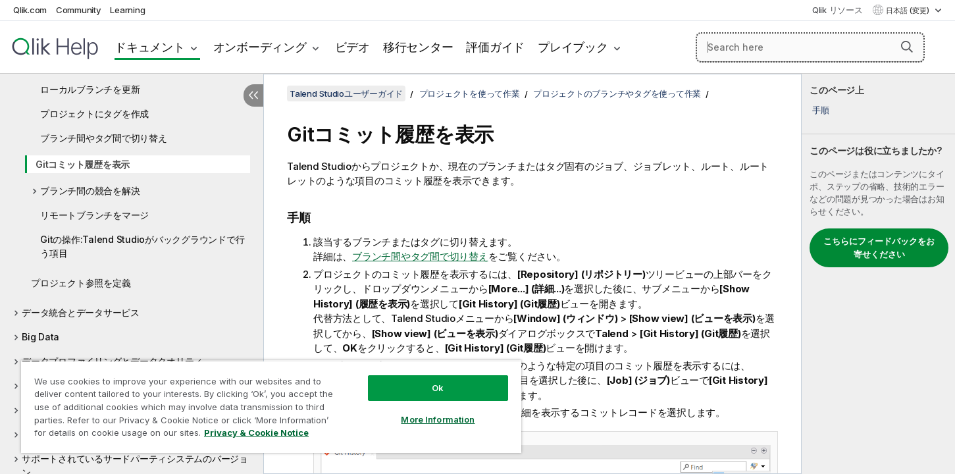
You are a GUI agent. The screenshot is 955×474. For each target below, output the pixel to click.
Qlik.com (30, 10)
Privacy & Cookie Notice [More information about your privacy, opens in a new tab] (256, 432)
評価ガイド (495, 47)
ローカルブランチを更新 (90, 89)
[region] (271, 406)
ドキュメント (150, 47)
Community (78, 10)
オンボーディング (260, 47)
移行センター (418, 47)
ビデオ (352, 47)
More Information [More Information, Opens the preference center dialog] (438, 419)
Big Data (40, 336)
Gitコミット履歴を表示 (83, 164)
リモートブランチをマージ (94, 215)
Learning (127, 10)
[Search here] (810, 47)
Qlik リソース (837, 10)
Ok (438, 387)
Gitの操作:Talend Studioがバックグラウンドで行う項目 (142, 246)
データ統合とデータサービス (81, 312)
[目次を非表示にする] (253, 95)
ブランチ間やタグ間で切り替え (103, 138)
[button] (907, 46)
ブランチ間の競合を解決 (90, 190)
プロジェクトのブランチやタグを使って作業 (617, 93)
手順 (820, 110)
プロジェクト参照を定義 (80, 282)
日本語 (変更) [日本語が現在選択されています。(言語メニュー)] (908, 10)
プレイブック (573, 47)
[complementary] (878, 274)
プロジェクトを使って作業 (469, 93)
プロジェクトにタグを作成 (94, 113)
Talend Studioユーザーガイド (346, 93)
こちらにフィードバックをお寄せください (879, 247)
